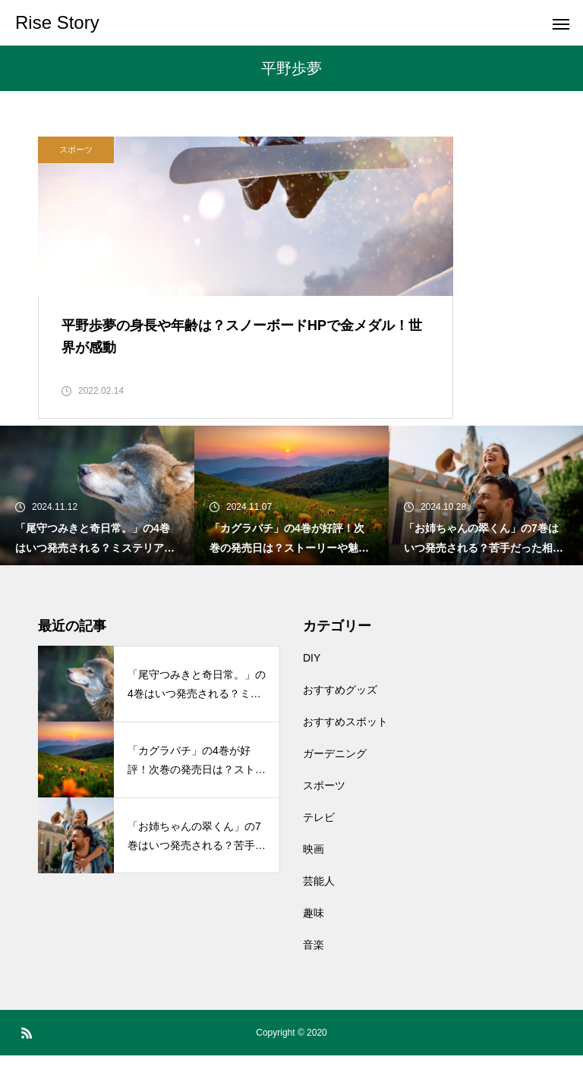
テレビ (319, 847)
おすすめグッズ (340, 719)
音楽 (313, 974)
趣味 (313, 942)
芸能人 (319, 910)
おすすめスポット (345, 751)
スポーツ (76, 149)
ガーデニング (335, 783)
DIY (311, 687)
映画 (313, 879)
